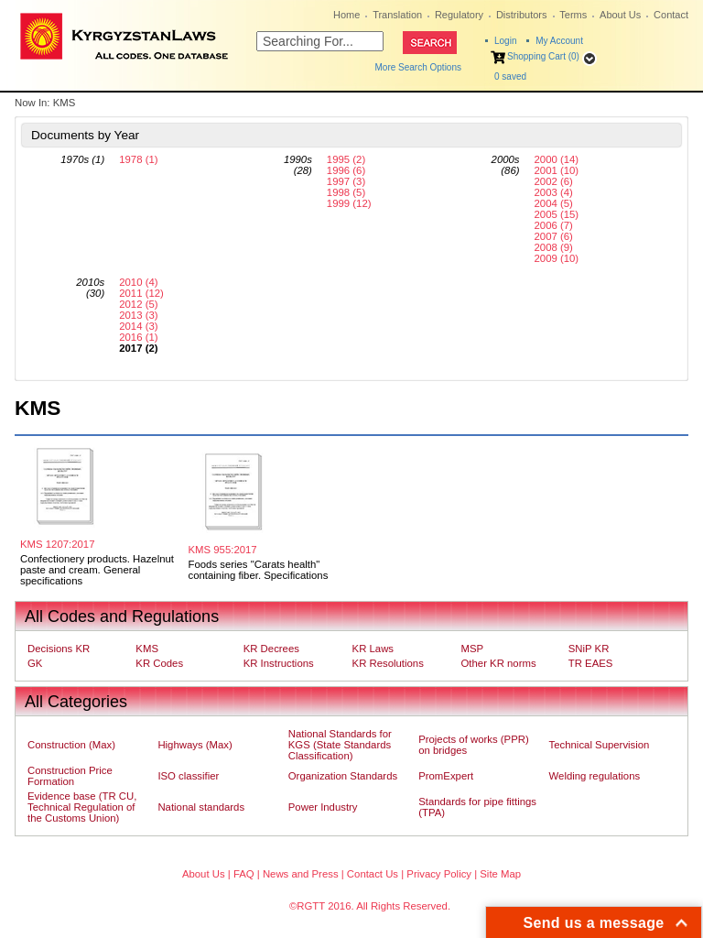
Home (346, 14)
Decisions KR (58, 648)
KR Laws (373, 648)
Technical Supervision (599, 744)
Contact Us (372, 873)
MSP (472, 648)
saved (510, 76)
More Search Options (418, 67)
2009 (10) (557, 258)
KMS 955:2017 (223, 549)
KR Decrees (271, 648)
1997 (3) (346, 181)
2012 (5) (138, 304)
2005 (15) (557, 214)
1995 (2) (346, 159)
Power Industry (323, 807)
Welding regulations (595, 775)
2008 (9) (554, 247)
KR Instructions (278, 663)
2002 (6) (554, 181)
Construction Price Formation (70, 776)
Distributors (521, 14)
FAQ (243, 873)
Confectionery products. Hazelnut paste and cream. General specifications (97, 569)
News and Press (301, 873)
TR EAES (590, 663)
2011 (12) (141, 293)
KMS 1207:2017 (57, 544)
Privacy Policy (438, 873)
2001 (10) (557, 170)
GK (34, 663)
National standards (200, 807)
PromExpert (445, 775)
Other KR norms (498, 663)
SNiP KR (589, 648)
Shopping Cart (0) (543, 56)
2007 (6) (554, 236)
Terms (573, 14)
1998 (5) (346, 192)
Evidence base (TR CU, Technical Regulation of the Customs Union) (81, 807)
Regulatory (459, 14)
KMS (146, 648)
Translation (397, 14)
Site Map (500, 873)
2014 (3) (138, 326)
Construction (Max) (71, 744)
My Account (559, 41)
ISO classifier (188, 775)
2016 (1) (138, 337)
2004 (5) (554, 203)
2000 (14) (557, 159)
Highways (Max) (194, 744)
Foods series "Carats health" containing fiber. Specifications (259, 570)
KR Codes (159, 663)
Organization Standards (342, 775)
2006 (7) (554, 225)
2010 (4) (138, 282)
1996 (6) (346, 170)
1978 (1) (138, 159)
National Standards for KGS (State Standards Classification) (340, 744)
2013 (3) (138, 315)
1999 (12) (349, 203)
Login (505, 41)
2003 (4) (554, 192)
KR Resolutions (388, 663)
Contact (671, 14)
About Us (620, 14)
